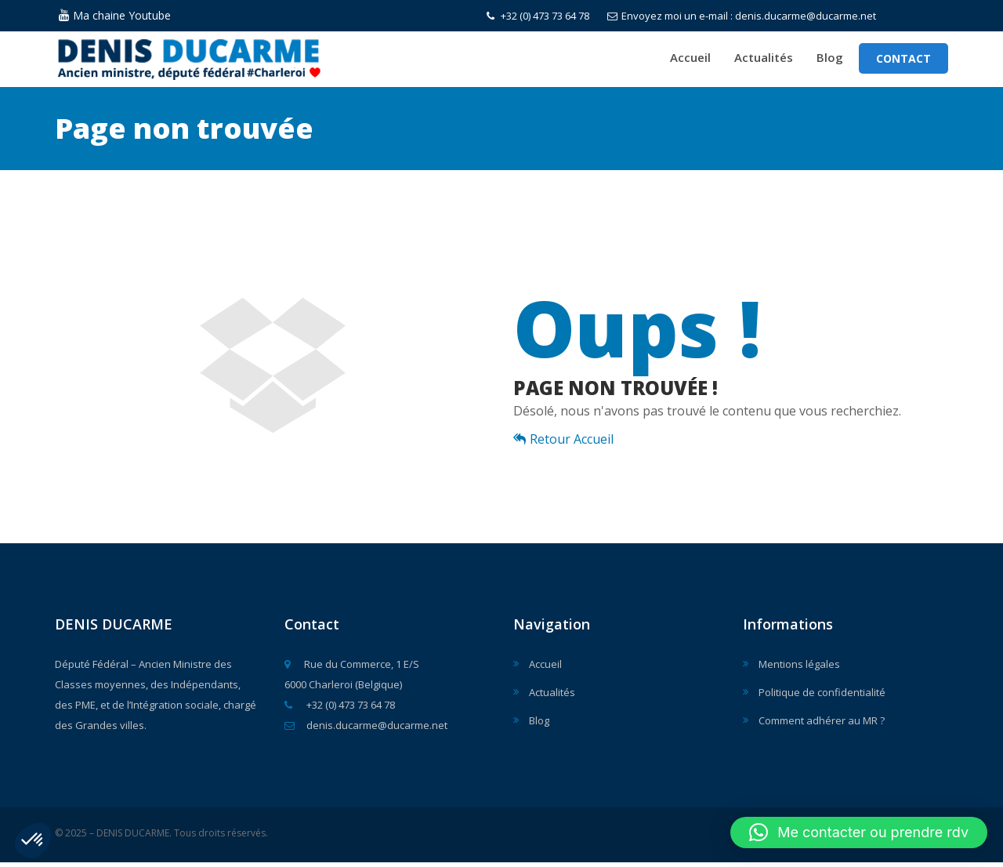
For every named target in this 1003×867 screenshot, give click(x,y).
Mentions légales (799, 669)
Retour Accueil (563, 443)
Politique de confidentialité (822, 697)
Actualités (763, 59)
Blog (830, 59)
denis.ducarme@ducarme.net (365, 730)
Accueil (690, 59)
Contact (903, 60)
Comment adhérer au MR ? (822, 725)
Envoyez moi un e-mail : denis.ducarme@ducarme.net (741, 16)
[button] (33, 840)
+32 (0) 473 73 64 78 (538, 16)
